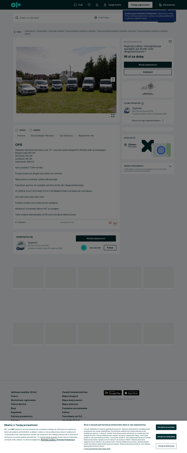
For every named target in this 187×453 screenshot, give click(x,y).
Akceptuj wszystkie (166, 427)
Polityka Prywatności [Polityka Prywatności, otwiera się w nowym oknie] (66, 440)
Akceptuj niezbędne (166, 437)
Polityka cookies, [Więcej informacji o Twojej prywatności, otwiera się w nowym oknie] (48, 440)
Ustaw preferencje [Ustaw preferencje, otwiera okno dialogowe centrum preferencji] (166, 446)
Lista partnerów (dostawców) (97, 449)
